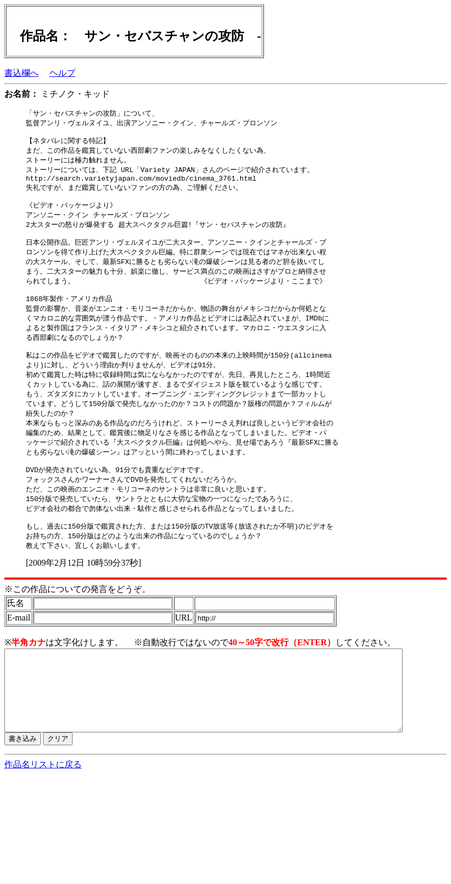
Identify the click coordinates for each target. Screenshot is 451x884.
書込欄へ (21, 72)
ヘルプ (62, 72)
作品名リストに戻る (43, 814)
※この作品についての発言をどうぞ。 (77, 623)
